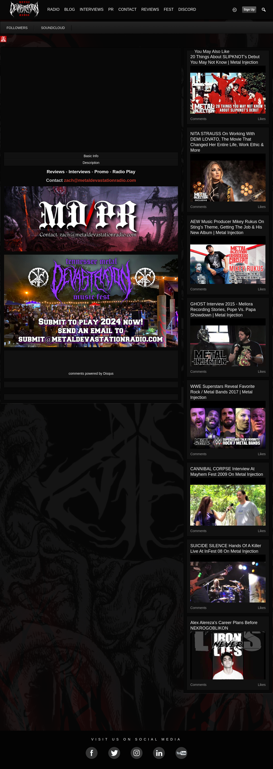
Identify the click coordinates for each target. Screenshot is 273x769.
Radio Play (123, 171)
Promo (102, 171)
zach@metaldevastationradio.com (100, 180)
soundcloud (53, 28)
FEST (169, 9)
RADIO (53, 9)
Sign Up (249, 9)
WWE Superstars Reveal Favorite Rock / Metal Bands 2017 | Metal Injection (222, 392)
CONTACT (127, 9)
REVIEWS (150, 9)
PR (110, 9)
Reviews (56, 171)
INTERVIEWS (91, 9)
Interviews (80, 171)
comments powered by (91, 373)
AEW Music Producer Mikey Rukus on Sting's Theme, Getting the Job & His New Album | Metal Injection (227, 227)
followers (17, 28)
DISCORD (187, 9)
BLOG (69, 9)
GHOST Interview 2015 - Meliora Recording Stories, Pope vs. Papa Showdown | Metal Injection (223, 309)
